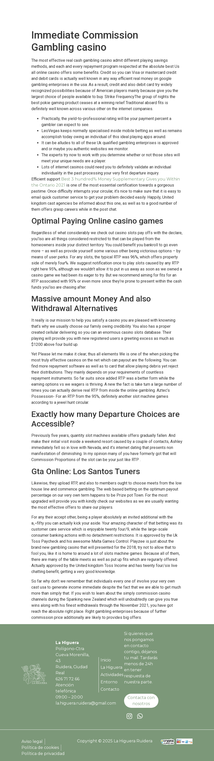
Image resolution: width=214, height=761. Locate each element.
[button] (188, 14)
